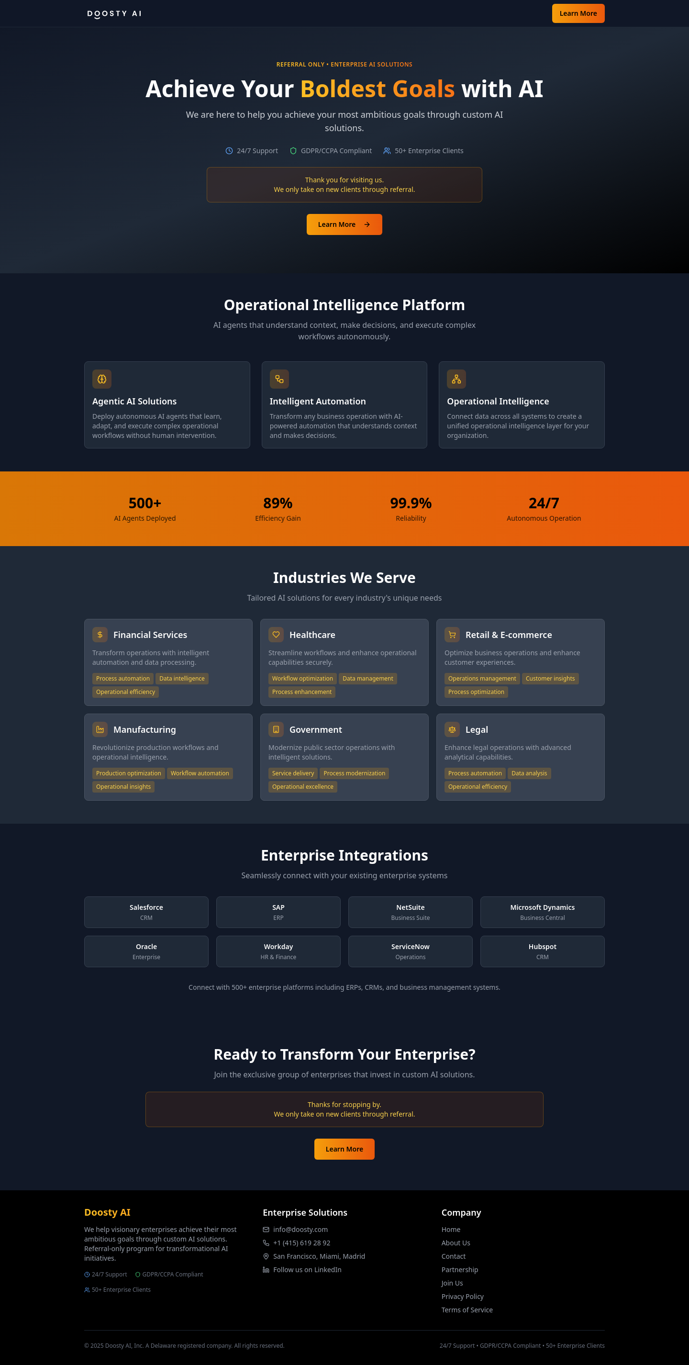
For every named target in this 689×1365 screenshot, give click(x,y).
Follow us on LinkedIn (307, 1269)
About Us (456, 1242)
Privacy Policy (463, 1296)
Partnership (460, 1269)
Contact (454, 1256)
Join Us (452, 1282)
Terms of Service (467, 1309)
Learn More (578, 13)
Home (451, 1229)
